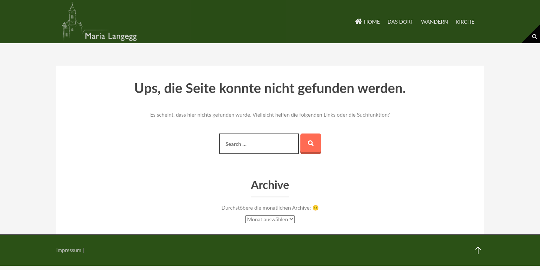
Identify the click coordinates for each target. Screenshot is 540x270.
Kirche (465, 21)
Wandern (434, 21)
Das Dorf (400, 21)
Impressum (68, 250)
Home (372, 21)
